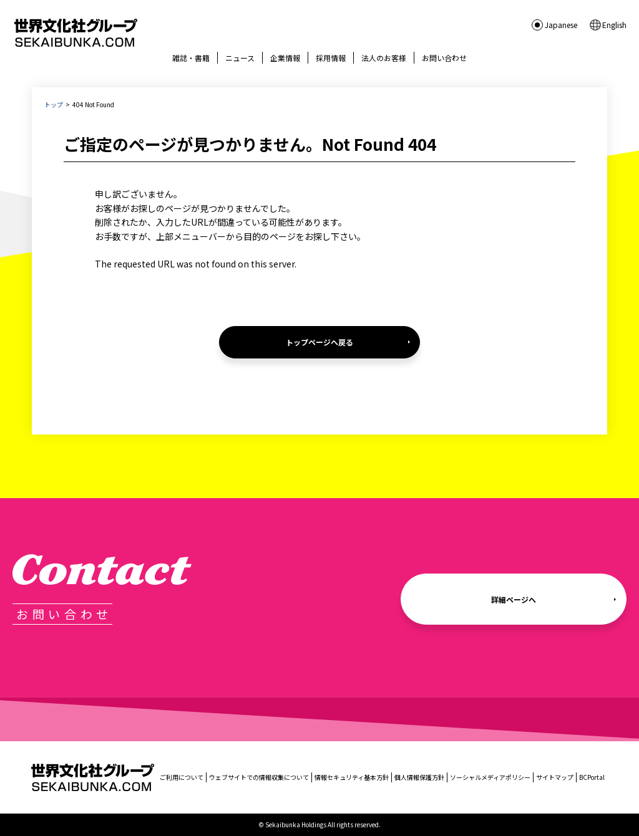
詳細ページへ (513, 599)
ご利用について (181, 777)
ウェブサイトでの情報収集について (259, 777)
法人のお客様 (383, 57)
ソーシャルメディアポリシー (490, 777)
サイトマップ (554, 777)
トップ (53, 104)
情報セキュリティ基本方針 (352, 777)
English (614, 24)
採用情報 (331, 57)
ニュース (240, 57)
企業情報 (285, 57)
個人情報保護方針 (419, 777)
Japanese (561, 24)
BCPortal (592, 777)
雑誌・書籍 (191, 57)
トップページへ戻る (319, 342)
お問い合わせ (444, 57)
